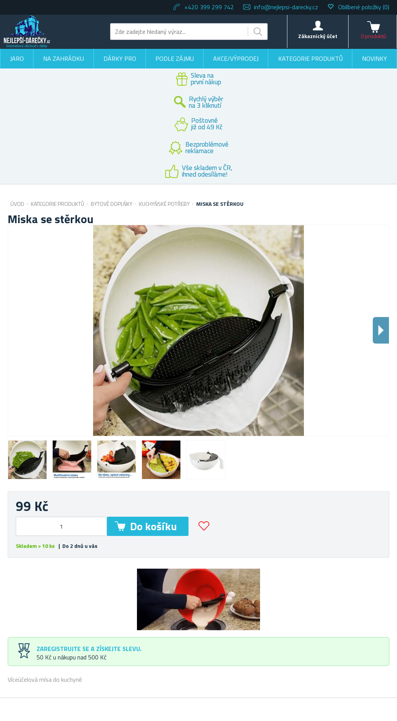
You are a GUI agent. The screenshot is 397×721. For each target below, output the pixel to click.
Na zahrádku (63, 58)
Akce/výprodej (236, 58)
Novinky (374, 58)
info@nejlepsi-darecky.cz (286, 7)
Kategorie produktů (310, 58)
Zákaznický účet (317, 36)
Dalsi (381, 330)
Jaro (17, 58)
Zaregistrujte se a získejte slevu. (89, 648)
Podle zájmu (174, 58)
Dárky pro (119, 58)
